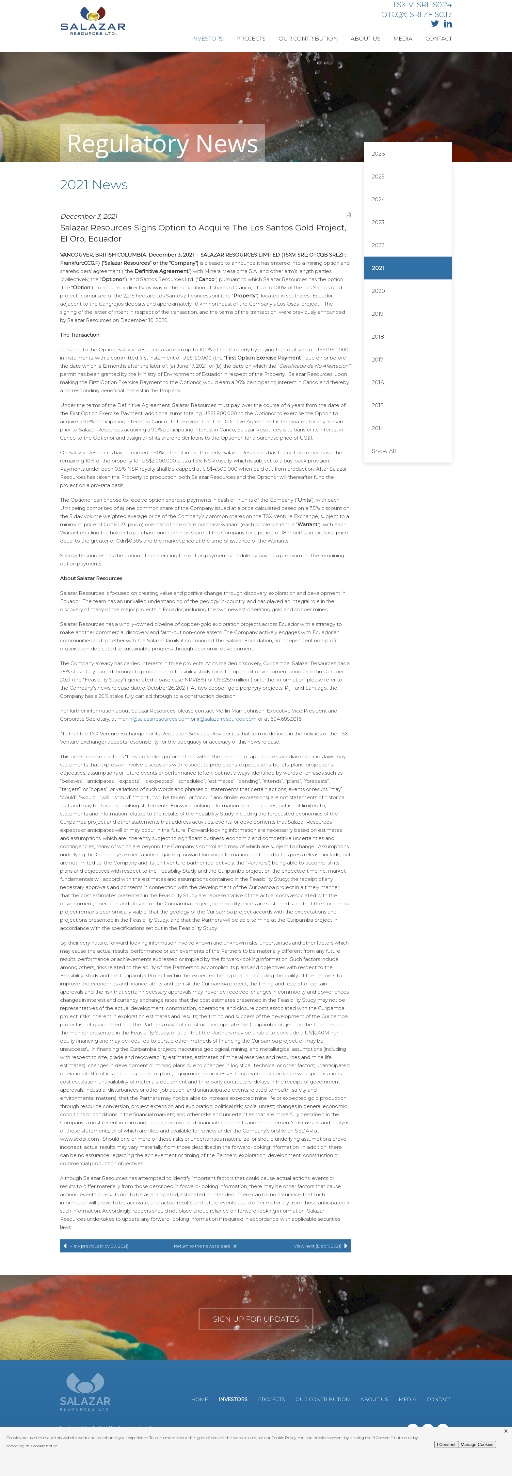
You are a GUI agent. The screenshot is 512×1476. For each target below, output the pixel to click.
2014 (378, 428)
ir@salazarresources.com (227, 719)
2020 (378, 291)
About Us (365, 38)
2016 (378, 382)
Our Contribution (308, 38)
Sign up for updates (256, 1319)
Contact (438, 38)
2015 (378, 405)
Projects (250, 38)
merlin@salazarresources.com (153, 719)
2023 (378, 222)
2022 (378, 245)
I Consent (446, 1444)
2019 (378, 313)
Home (199, 1399)
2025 (378, 176)
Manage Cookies (477, 1444)
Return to (205, 1246)
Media (402, 38)
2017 (377, 359)
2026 (378, 153)
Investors (207, 38)
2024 (378, 199)
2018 (378, 336)
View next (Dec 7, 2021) (322, 1246)
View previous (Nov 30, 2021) (94, 1246)
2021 (378, 268)
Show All (384, 451)
